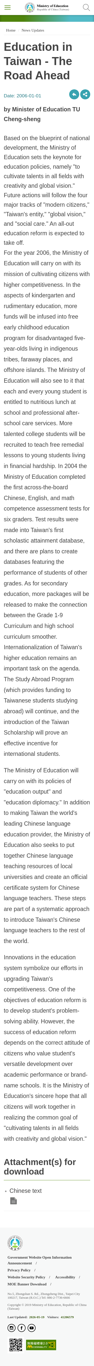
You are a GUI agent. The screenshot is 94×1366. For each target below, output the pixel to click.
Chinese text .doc (14, 1201)
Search (86, 7)
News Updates (33, 30)
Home (10, 30)
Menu (7, 7)
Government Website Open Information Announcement (40, 1260)
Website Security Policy (26, 1277)
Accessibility (65, 1277)
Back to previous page (74, 94)
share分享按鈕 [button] (85, 94)
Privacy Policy (19, 1270)
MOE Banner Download (27, 1284)
